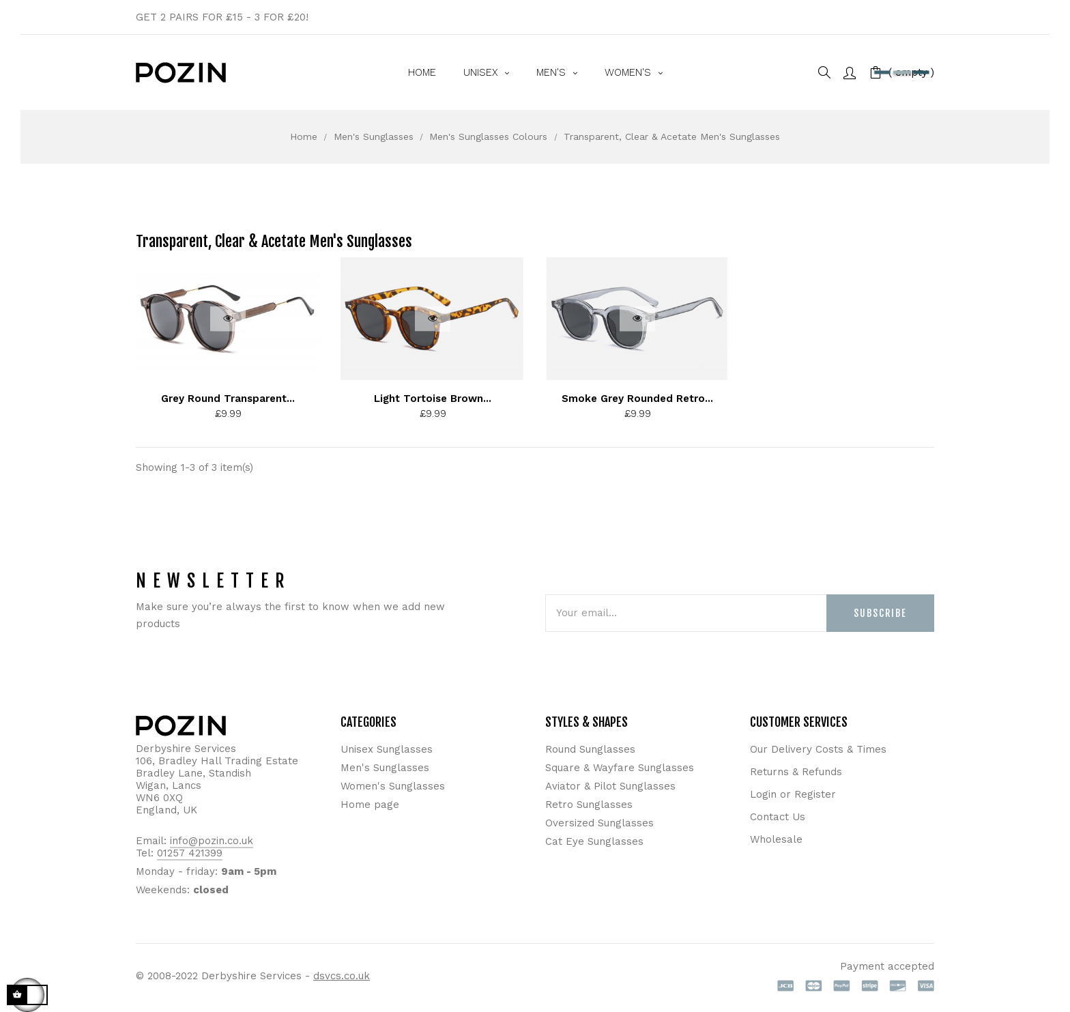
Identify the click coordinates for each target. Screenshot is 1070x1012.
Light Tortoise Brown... (432, 398)
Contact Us (777, 817)
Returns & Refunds (796, 772)
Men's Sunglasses (385, 768)
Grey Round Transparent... (228, 398)
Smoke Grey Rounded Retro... (637, 398)
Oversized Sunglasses (599, 823)
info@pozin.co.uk (211, 841)
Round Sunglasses (590, 749)
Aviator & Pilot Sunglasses (610, 786)
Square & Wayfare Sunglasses (619, 768)
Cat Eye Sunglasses (594, 841)
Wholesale (776, 839)
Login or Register (793, 794)
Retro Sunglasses (589, 804)
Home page (370, 804)
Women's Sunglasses (393, 786)
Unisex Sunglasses (387, 749)
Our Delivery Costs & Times (818, 749)
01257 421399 (189, 853)
